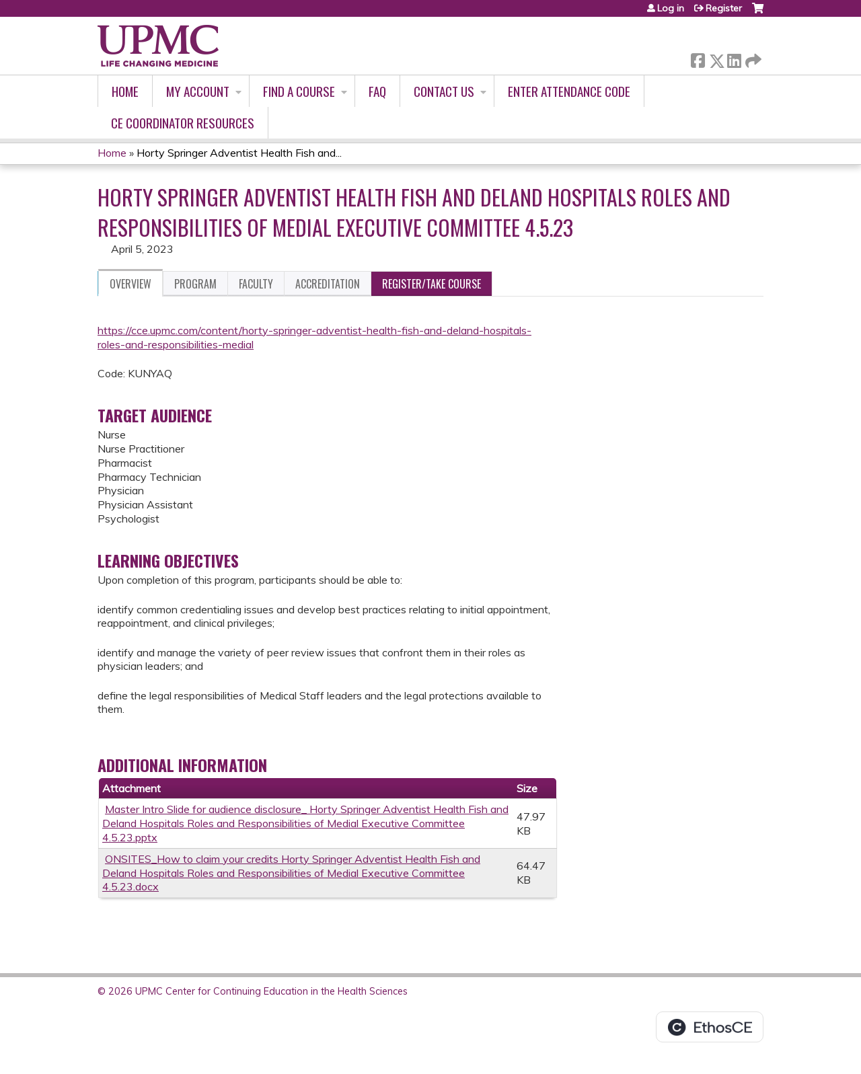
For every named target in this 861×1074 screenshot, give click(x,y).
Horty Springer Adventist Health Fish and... (239, 152)
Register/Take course (431, 284)
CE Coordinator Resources (182, 122)
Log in (670, 8)
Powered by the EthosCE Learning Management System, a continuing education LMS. (709, 1026)
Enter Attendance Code (569, 91)
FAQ (377, 91)
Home (125, 91)
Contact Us (444, 91)
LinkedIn (734, 58)
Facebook (697, 58)
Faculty (256, 284)
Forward (752, 58)
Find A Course (299, 91)
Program (195, 284)
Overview (130, 284)
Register (724, 8)
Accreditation (327, 284)
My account (197, 91)
